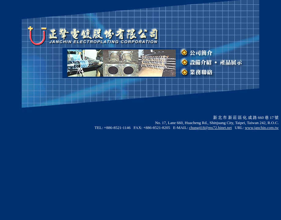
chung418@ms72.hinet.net (210, 127)
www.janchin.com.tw (262, 127)
